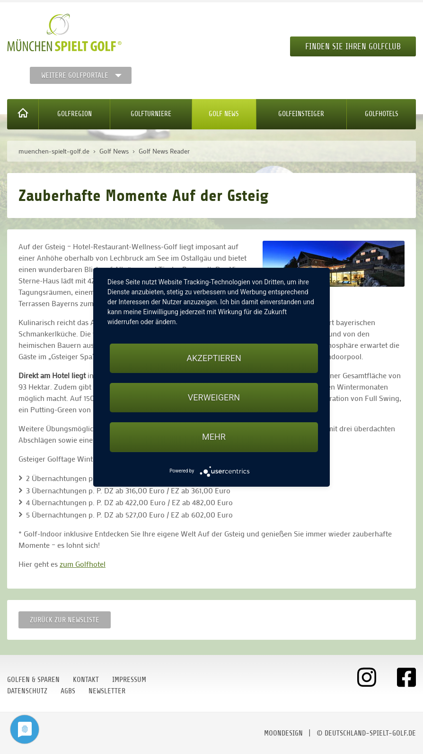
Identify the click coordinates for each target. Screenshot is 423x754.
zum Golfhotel (83, 564)
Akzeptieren (213, 358)
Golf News (224, 114)
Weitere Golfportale (74, 75)
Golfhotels (381, 114)
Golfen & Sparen (33, 679)
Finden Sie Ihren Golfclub (353, 46)
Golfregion (74, 114)
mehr (214, 437)
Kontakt (86, 679)
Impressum (129, 679)
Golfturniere (151, 114)
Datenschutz (27, 691)
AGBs (68, 691)
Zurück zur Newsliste (64, 620)
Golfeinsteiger (301, 114)
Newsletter (106, 691)
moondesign (283, 733)
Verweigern (214, 397)
